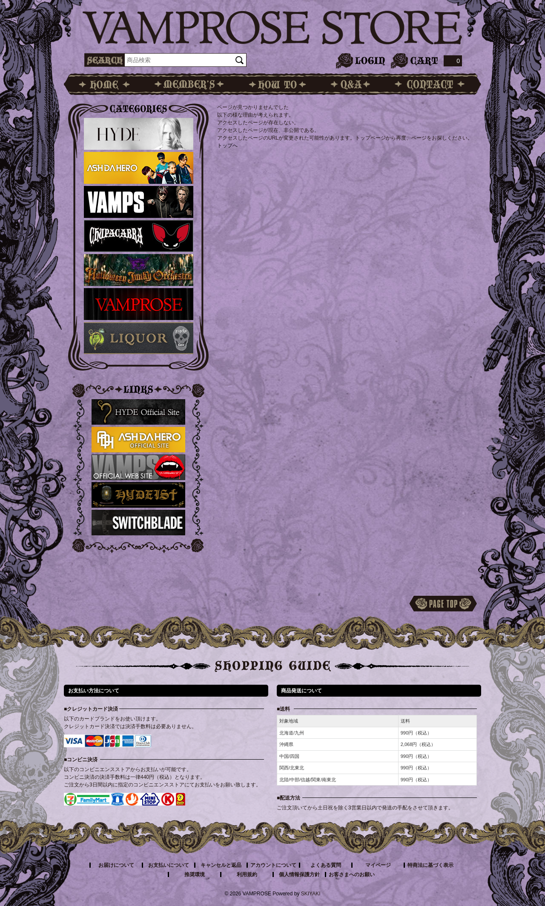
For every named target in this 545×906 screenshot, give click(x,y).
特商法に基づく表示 (430, 865)
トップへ (227, 146)
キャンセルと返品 (221, 865)
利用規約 (247, 874)
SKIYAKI (311, 894)
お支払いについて (168, 865)
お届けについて (116, 865)
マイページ (378, 865)
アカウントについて (273, 865)
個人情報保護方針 (299, 874)
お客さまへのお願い (352, 874)
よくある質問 (325, 865)
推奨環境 (194, 874)
